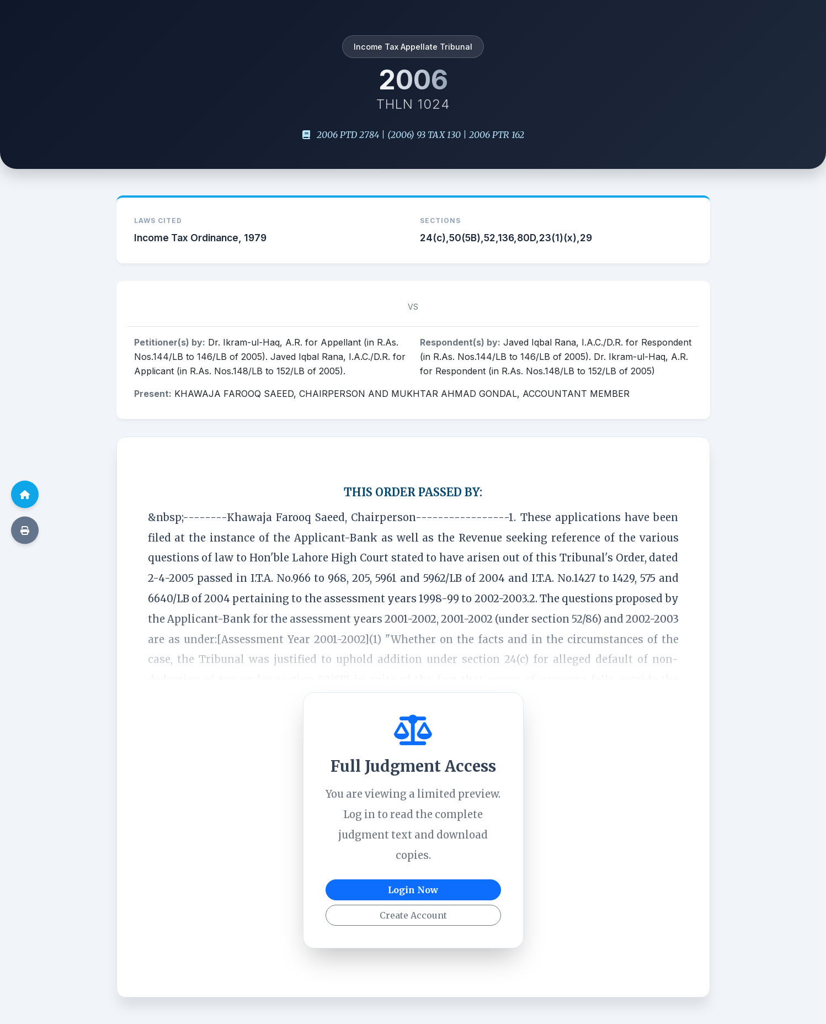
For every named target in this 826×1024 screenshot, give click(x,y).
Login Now (413, 889)
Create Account (413, 915)
